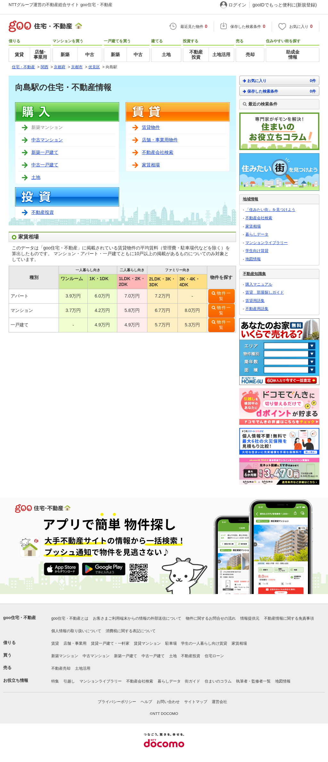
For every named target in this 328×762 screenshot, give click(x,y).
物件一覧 (224, 296)
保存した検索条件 (279, 91)
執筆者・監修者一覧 (253, 681)
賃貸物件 (151, 127)
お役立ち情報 (15, 680)
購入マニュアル (258, 284)
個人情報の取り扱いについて (76, 631)
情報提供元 (249, 618)
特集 (55, 681)
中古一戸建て (44, 164)
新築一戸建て (44, 152)
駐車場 (171, 643)
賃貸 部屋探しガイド (264, 292)
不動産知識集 (254, 274)
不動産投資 (42, 212)
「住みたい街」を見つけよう (270, 209)
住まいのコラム (218, 681)
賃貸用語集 (255, 300)
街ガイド (192, 681)
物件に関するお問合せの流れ (211, 618)
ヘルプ (146, 701)
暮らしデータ (256, 234)
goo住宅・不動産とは (69, 618)
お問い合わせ (168, 701)
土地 (35, 177)
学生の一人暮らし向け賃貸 (204, 643)
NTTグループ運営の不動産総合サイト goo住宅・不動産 (60, 4)
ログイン (237, 4)
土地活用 (82, 668)
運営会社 (219, 701)
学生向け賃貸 (256, 250)
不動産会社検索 (157, 152)
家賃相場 (151, 164)
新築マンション (64, 656)
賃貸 (55, 643)
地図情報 (253, 259)
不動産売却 (60, 668)
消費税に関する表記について (131, 631)
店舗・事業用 (74, 643)
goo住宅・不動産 (19, 617)
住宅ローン (214, 656)
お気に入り (279, 80)
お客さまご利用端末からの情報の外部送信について (137, 618)
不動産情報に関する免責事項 (289, 618)
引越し (69, 681)
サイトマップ (195, 701)
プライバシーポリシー (117, 701)
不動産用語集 (256, 308)
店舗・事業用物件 (160, 139)
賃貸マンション (147, 643)
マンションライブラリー (266, 242)
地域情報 (250, 199)
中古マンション (47, 139)
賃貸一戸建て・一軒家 (110, 643)
